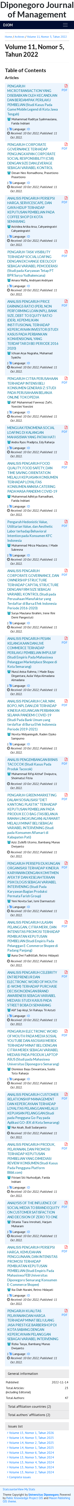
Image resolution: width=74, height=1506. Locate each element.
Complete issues (19, 1477)
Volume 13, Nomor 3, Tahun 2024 (31, 1467)
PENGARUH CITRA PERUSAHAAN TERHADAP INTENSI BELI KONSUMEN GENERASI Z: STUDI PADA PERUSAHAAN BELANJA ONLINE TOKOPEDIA (32, 387)
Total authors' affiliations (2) (29, 1414)
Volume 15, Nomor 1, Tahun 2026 (31, 1433)
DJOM (8, 25)
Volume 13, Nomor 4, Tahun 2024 (31, 1462)
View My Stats (26, 1489)
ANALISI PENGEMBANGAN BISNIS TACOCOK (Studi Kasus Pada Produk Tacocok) (32, 764)
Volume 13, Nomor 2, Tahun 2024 (31, 1472)
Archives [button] (19, 36)
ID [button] (28, 129)
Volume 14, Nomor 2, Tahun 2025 (31, 1443)
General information (23, 1373)
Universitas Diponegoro (43, 1494)
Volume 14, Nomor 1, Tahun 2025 (31, 1448)
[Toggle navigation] (65, 25)
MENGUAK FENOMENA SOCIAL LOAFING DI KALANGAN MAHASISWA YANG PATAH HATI (31, 432)
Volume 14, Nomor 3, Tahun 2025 (31, 1438)
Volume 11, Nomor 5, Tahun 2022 (47, 36)
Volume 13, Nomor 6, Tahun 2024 (31, 1452)
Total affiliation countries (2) (29, 1406)
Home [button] (8, 36)
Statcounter (10, 1489)
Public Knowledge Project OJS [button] (24, 1498)
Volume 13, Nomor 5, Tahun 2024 (31, 1457)
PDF (65, 88)
